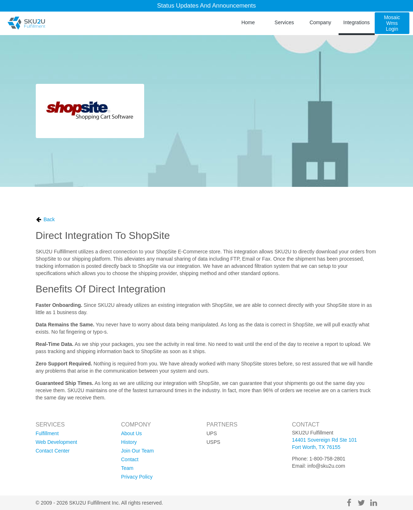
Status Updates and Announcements (206, 5)
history (129, 442)
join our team (137, 451)
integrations (356, 22)
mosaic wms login (392, 23)
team (127, 468)
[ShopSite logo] (90, 111)
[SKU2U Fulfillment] (26, 23)
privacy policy (136, 477)
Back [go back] (45, 219)
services (284, 22)
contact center (53, 451)
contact (129, 459)
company (320, 22)
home (248, 22)
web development (56, 442)
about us (131, 433)
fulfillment (47, 433)
